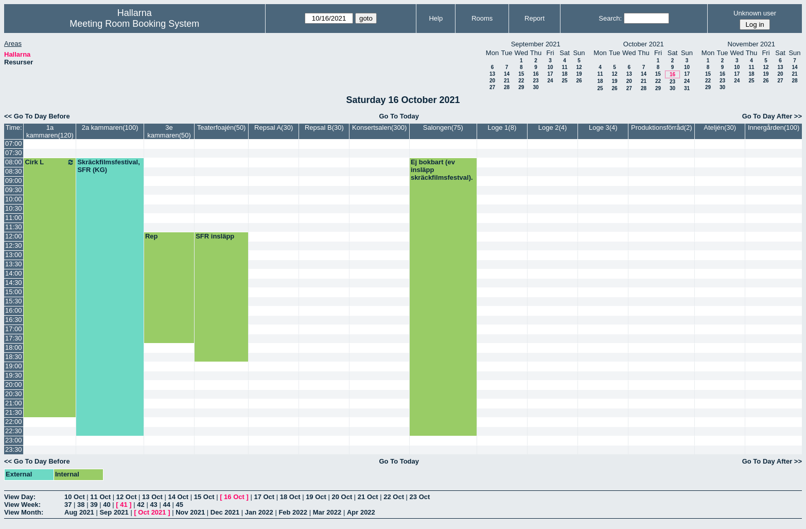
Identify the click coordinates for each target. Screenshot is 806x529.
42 (140, 504)
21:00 (13, 403)
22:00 (13, 421)
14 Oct (178, 497)
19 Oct (316, 497)
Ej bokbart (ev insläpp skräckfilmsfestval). (442, 169)
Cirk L (50, 162)
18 (564, 74)
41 (123, 504)
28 (507, 87)
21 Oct (368, 497)
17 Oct (264, 497)
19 (579, 74)
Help (436, 18)
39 (93, 504)
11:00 (13, 217)
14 (507, 74)
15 (521, 74)
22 (521, 80)
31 (687, 88)
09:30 (13, 190)
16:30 (13, 319)
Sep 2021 (113, 512)
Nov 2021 (190, 512)
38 (80, 504)
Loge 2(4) (552, 127)
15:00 (13, 292)
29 (521, 87)
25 (564, 80)
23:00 (13, 440)
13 (492, 74)
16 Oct (234, 497)
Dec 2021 (225, 512)
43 (153, 504)
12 (579, 67)
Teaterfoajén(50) (221, 127)
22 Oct (393, 497)
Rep (151, 236)
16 (535, 74)
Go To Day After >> (772, 116)
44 (166, 504)
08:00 (13, 162)
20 (492, 80)
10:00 (13, 199)
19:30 (13, 375)
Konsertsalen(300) (379, 127)
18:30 (13, 357)
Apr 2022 (361, 512)
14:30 (13, 282)
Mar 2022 (327, 512)
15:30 (13, 301)
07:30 (13, 153)
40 (106, 504)
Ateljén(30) (720, 127)
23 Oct (420, 497)
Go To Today (399, 116)
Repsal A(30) (273, 127)
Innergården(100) (773, 127)
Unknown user (754, 13)
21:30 (13, 412)
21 (507, 80)
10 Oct (74, 497)
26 (579, 80)
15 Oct (204, 497)
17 (550, 74)
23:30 (13, 449)
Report (534, 18)
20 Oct (342, 497)
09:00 (13, 180)
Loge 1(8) (502, 127)
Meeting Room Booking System (134, 24)
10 (550, 67)
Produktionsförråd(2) (661, 127)
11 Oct (100, 497)
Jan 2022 (259, 512)
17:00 (13, 329)
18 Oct (290, 497)
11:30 (13, 227)
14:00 (13, 273)
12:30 (13, 245)
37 (68, 504)
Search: (610, 18)
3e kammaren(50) (169, 131)
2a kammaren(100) (110, 127)
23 (535, 80)
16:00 (13, 310)
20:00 (13, 384)
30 (535, 87)
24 (550, 80)
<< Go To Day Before (37, 116)
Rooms (482, 18)
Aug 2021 (79, 512)
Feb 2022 (292, 512)
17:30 (13, 338)
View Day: (20, 497)
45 (179, 504)
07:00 (13, 143)
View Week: (22, 504)
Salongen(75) (443, 127)
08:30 (13, 171)
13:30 (13, 264)
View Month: (23, 512)
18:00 (13, 347)
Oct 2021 (152, 512)
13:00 (13, 255)
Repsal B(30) (324, 127)
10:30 (13, 208)
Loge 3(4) (603, 127)
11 (564, 67)
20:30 (13, 394)
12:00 (13, 236)
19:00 (13, 366)
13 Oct (152, 497)
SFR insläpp (215, 236)
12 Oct (126, 497)
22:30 (13, 431)
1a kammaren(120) (50, 131)
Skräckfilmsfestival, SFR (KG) (108, 166)
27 (492, 87)
